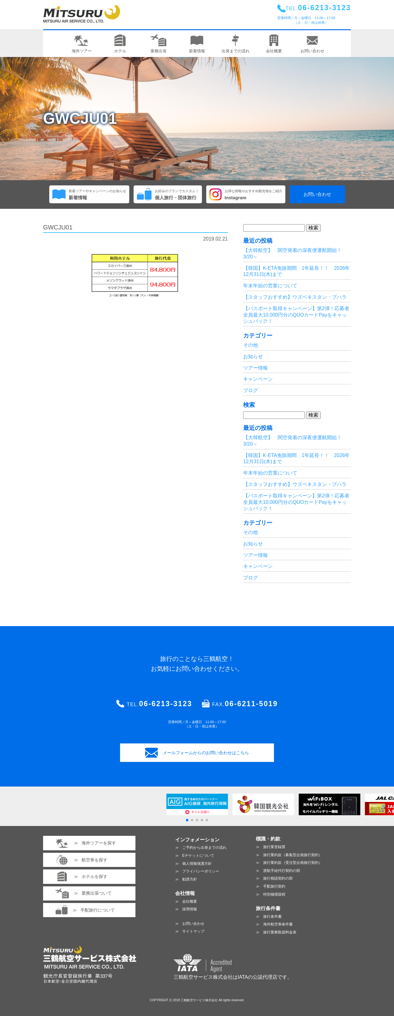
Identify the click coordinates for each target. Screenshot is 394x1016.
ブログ (250, 390)
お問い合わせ (317, 194)
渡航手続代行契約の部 (281, 870)
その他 (250, 345)
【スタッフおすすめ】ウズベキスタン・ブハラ (295, 297)
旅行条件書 (272, 916)
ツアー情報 (255, 367)
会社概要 (189, 901)
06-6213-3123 (165, 704)
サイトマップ (193, 931)
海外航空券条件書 (278, 924)
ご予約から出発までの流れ (204, 847)
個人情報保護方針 (197, 863)
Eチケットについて (198, 855)
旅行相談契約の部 (278, 878)
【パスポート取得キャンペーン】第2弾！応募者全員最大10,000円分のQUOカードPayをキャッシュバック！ (296, 315)
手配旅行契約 (274, 886)
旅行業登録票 (274, 847)
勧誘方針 (189, 879)
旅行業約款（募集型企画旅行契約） (292, 855)
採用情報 (189, 909)
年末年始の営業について (270, 285)
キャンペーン (258, 379)
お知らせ (253, 356)
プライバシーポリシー (200, 871)
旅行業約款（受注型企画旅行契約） (292, 862)
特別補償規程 (274, 894)
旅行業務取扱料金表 (279, 932)
